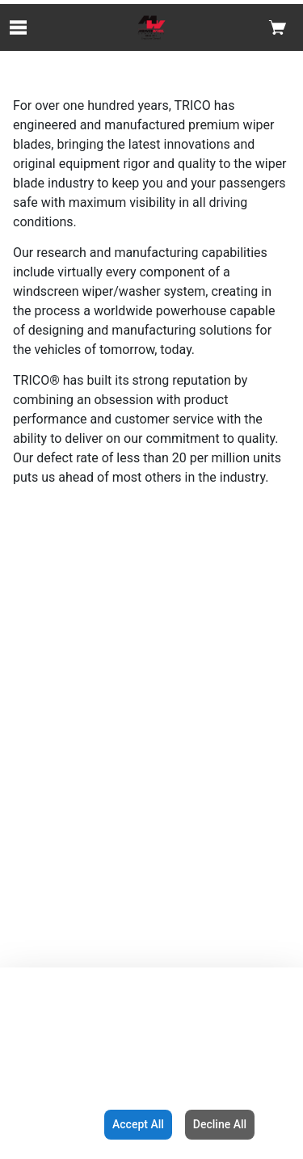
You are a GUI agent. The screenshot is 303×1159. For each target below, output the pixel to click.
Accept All (138, 1124)
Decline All (219, 1124)
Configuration (49, 1124)
